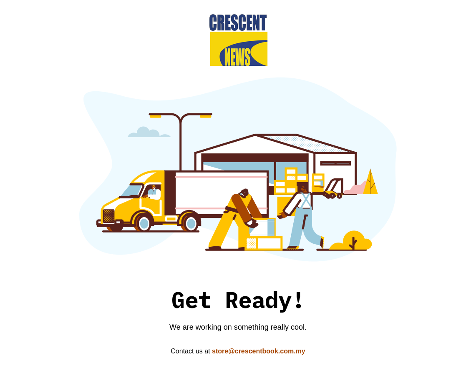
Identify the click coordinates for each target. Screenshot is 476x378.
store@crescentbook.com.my (258, 351)
